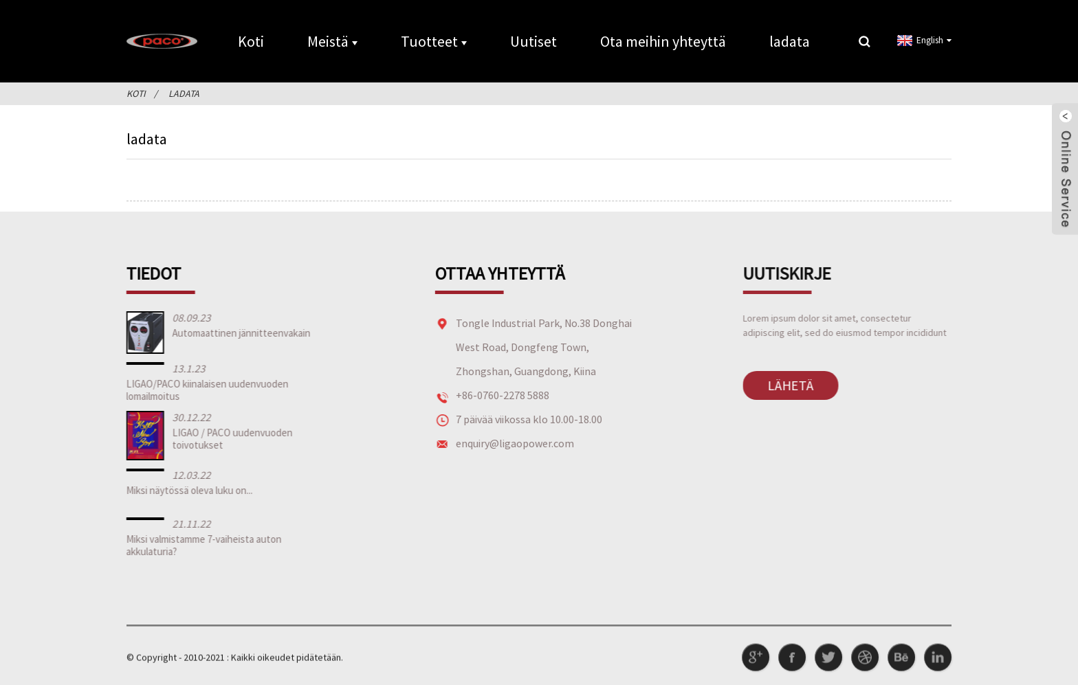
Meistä (332, 41)
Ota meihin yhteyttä (663, 41)
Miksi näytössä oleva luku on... (186, 490)
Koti (251, 41)
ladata (789, 41)
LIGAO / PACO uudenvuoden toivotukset (229, 438)
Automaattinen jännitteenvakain (238, 332)
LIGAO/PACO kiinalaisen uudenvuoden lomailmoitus (204, 390)
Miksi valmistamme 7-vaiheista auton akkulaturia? (200, 545)
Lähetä (783, 385)
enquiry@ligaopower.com (509, 443)
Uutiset (533, 41)
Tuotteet (434, 41)
